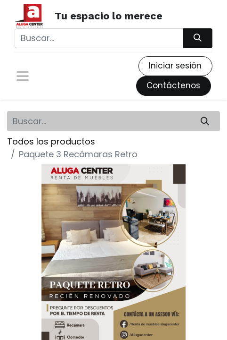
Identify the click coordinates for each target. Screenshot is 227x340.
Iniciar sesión (175, 65)
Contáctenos (173, 85)
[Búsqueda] (197, 38)
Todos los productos (51, 141)
